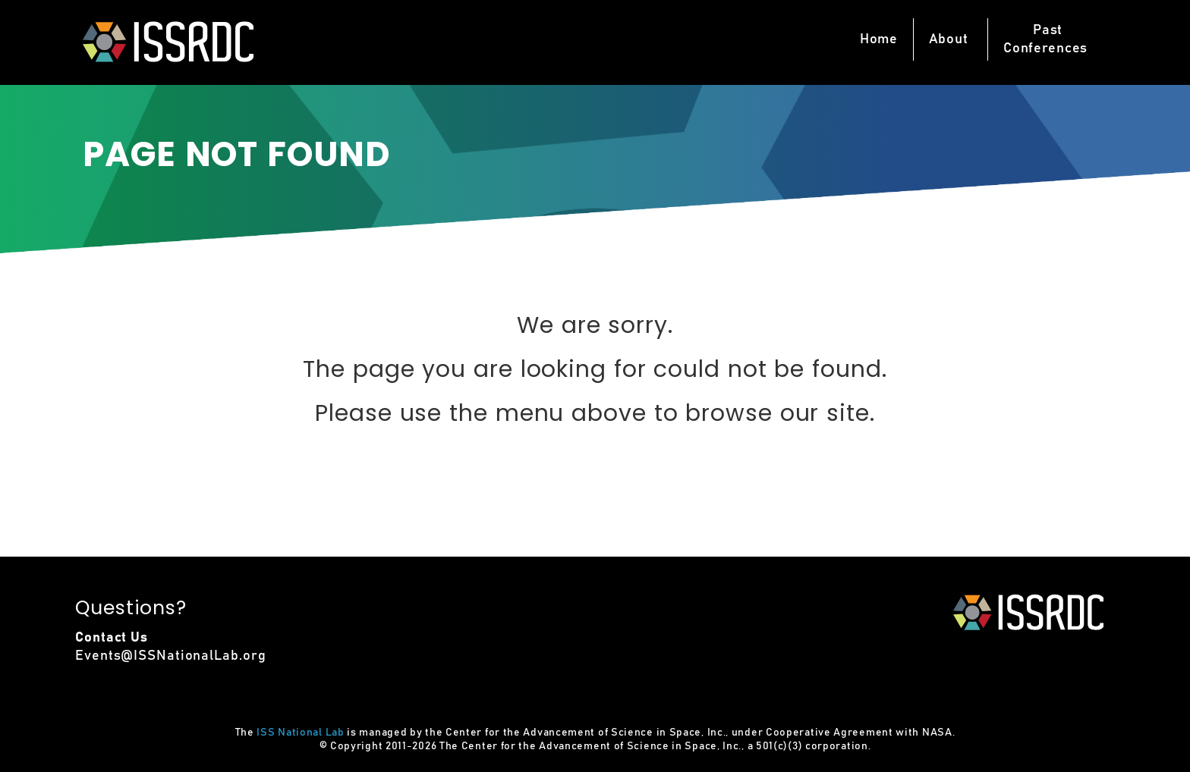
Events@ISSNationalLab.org (170, 656)
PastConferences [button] (1045, 39)
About (948, 39)
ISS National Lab (300, 732)
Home (879, 39)
